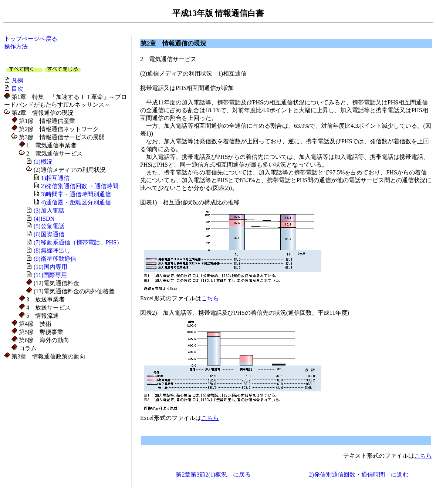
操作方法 (16, 46)
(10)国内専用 (50, 267)
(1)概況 (43, 161)
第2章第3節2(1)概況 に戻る (213, 474)
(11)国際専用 (50, 275)
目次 (17, 89)
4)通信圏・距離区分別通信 (76, 202)
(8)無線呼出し (52, 250)
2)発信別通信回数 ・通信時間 (79, 186)
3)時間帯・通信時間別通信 (76, 194)
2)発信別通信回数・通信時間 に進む (359, 474)
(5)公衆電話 (49, 226)
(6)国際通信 (49, 234)
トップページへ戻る (30, 39)
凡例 (17, 80)
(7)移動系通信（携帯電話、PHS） (78, 242)
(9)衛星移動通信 (55, 258)
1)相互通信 (55, 178)
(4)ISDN (44, 219)
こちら (210, 298)
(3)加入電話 (49, 210)
